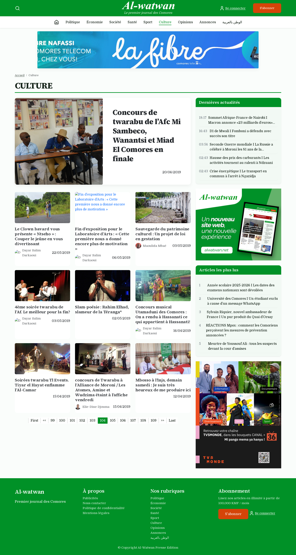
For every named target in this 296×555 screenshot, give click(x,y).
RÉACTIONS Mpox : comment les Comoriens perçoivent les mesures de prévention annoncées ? (242, 333)
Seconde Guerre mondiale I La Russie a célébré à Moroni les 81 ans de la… (241, 146)
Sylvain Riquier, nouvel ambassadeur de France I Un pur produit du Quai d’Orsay (240, 317)
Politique (73, 22)
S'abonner (267, 8)
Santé (132, 22)
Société (115, 22)
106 (123, 420)
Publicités (90, 498)
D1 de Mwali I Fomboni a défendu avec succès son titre (240, 133)
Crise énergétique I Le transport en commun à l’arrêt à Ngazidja (238, 173)
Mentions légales (96, 513)
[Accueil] (56, 22)
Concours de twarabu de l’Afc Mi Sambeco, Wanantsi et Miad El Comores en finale (147, 135)
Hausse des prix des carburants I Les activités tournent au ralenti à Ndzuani (241, 160)
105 (113, 420)
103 (92, 420)
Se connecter (233, 8)
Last (172, 420)
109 (153, 420)
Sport (147, 22)
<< (44, 420)
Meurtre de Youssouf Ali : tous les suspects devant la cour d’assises (242, 349)
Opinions (185, 22)
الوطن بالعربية (232, 22)
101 (72, 420)
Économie (95, 22)
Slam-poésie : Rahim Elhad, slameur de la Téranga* (102, 312)
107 (133, 420)
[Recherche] (17, 8)
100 (62, 420)
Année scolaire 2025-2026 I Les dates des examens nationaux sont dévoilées (240, 290)
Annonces (207, 22)
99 (53, 420)
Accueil (19, 75)
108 (143, 420)
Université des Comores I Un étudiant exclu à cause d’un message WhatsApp (242, 304)
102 (82, 420)
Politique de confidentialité (104, 508)
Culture (165, 22)
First (34, 420)
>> (162, 420)
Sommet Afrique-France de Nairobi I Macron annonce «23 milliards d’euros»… (241, 120)
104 (102, 420)
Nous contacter (94, 503)
